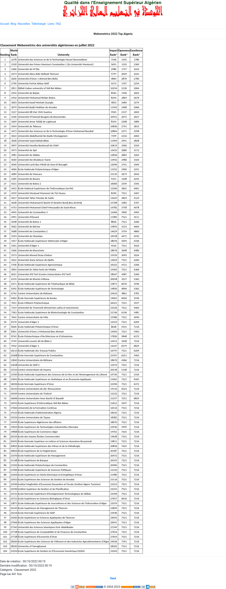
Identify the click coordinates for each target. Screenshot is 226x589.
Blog (13, 23)
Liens (50, 23)
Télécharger (38, 23)
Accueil (4, 23)
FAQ (58, 23)
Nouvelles (24, 23)
